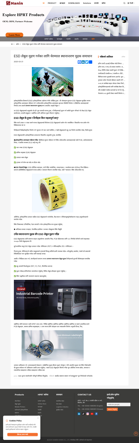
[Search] (124, 3)
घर (44, 3)
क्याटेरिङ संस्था (60, 401)
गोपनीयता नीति (74, 440)
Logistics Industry (62, 407)
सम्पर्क (96, 3)
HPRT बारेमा (48, 39)
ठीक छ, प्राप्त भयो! (22, 435)
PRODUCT (52, 3)
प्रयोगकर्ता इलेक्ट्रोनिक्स (21, 410)
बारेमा (103, 3)
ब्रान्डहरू (62, 3)
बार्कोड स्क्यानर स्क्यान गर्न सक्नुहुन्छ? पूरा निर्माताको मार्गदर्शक (73, 376)
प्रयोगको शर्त (82, 440)
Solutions (87, 3)
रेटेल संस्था (59, 404)
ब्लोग (93, 39)
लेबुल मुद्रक (18, 404)
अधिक (123, 57)
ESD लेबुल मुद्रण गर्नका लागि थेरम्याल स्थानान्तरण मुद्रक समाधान (42, 44)
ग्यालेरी (68, 39)
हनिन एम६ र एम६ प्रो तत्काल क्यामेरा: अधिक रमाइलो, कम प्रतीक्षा (118, 67)
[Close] (38, 418)
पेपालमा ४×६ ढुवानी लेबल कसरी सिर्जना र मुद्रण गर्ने (114, 93)
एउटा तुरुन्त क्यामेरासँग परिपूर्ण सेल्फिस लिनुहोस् (33, 376)
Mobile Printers (20, 407)
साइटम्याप (89, 440)
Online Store (42, 404)
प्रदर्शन (77, 39)
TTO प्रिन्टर (18, 416)
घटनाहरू (59, 39)
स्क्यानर (17, 413)
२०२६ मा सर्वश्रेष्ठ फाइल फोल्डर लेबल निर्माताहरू (112, 83)
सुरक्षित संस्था (59, 410)
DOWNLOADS (74, 3)
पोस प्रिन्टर (17, 401)
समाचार (85, 39)
